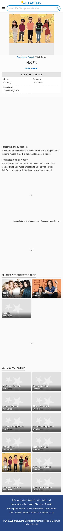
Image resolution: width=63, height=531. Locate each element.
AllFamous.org (17, 521)
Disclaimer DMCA (43, 504)
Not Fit (31, 63)
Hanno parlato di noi (16, 508)
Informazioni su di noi (22, 500)
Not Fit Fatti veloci (31, 74)
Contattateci (50, 508)
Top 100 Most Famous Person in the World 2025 (31, 512)
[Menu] (3, 8)
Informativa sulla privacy (22, 504)
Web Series (31, 68)
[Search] (33, 8)
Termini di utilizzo (42, 500)
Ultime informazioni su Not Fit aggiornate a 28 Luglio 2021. (37, 221)
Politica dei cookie (35, 508)
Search (57, 8)
